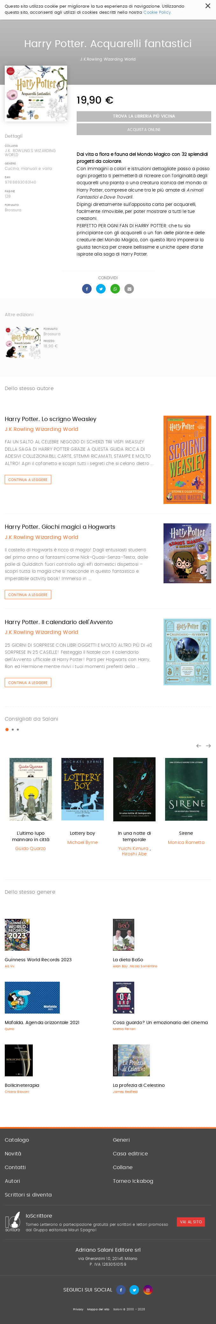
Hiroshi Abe (134, 854)
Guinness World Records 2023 (38, 960)
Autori (12, 1181)
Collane (123, 1167)
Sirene (186, 833)
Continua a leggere (28, 480)
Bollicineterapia (22, 1085)
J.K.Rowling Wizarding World (108, 59)
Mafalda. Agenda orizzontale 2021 (42, 1023)
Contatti (15, 1167)
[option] (31, 804)
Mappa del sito (98, 1309)
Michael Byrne (82, 842)
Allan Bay (120, 966)
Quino (9, 1029)
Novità (13, 1153)
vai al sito (191, 1222)
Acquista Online (144, 130)
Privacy (78, 1309)
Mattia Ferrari (124, 1029)
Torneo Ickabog (133, 1181)
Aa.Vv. (10, 966)
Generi (121, 1140)
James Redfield (125, 1092)
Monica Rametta (186, 842)
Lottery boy (82, 833)
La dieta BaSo (128, 960)
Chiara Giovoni (17, 1092)
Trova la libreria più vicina (144, 116)
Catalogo (17, 1140)
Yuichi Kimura (133, 849)
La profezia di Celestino (139, 1085)
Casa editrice (130, 1153)
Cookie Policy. (157, 13)
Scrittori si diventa (28, 1194)
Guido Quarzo (30, 849)
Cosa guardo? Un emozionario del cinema (160, 1023)
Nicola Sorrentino (143, 966)
